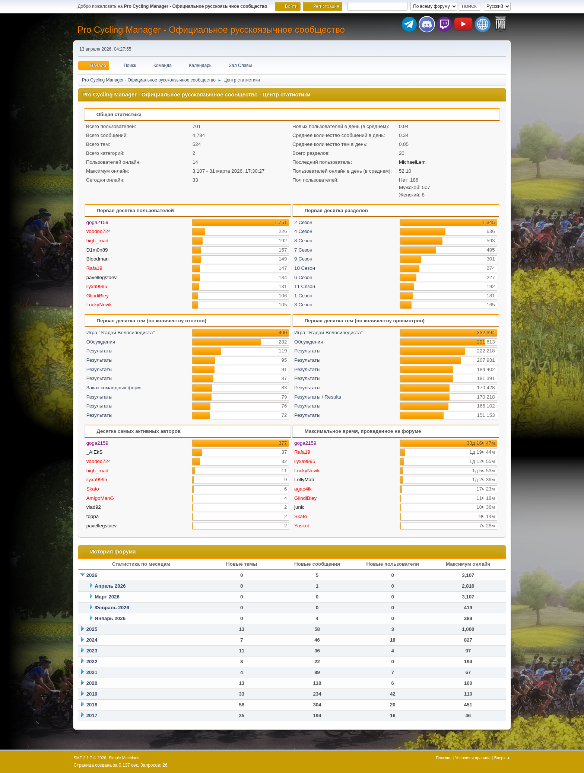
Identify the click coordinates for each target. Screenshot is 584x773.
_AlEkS (94, 452)
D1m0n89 (97, 250)
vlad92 (93, 507)
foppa (92, 516)
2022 (92, 661)
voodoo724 (98, 231)
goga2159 (97, 222)
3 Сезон (303, 304)
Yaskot (301, 525)
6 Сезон (303, 277)
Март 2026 (107, 597)
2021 (92, 672)
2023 (92, 651)
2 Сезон (303, 222)
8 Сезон (303, 240)
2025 (92, 629)
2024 (92, 640)
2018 (92, 704)
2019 (92, 694)
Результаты (99, 351)
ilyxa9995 (96, 286)
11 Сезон (304, 286)
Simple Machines (124, 758)
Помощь (443, 758)
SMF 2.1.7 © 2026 (90, 758)
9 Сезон (303, 259)
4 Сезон (303, 231)
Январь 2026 (110, 618)
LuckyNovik (99, 304)
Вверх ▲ (502, 758)
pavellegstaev (101, 277)
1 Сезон (303, 295)
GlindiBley (97, 295)
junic (299, 507)
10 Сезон (304, 268)
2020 (92, 683)
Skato (92, 489)
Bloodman (97, 259)
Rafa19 (94, 268)
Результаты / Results (317, 397)
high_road (97, 240)
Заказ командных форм (113, 387)
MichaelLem (412, 162)
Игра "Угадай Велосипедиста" (120, 332)
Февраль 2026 (112, 607)
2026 (92, 575)
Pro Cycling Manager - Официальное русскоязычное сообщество (211, 30)
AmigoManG (100, 498)
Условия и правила (473, 758)
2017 (92, 715)
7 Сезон (303, 250)
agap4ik (303, 489)
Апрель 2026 (110, 586)
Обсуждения (100, 342)
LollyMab (304, 479)
